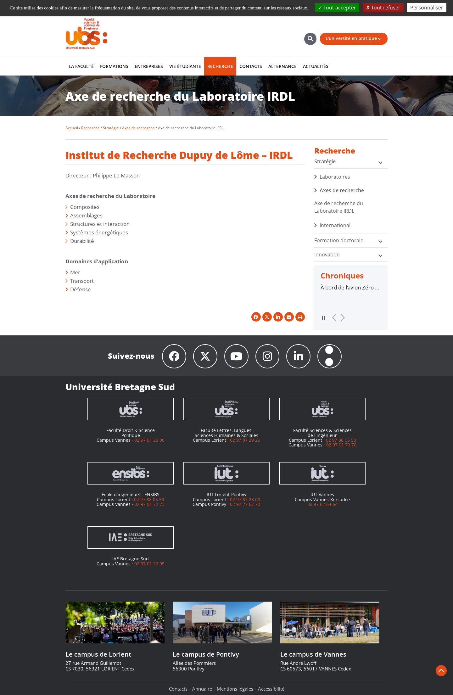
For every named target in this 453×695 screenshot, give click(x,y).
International (335, 225)
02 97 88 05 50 (341, 440)
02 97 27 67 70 (245, 504)
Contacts (178, 689)
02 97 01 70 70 (341, 445)
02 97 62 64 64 (322, 504)
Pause (324, 318)
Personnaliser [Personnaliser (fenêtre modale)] (426, 7)
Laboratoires (335, 176)
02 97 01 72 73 (149, 504)
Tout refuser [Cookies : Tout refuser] (383, 7)
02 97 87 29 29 (245, 440)
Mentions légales (235, 689)
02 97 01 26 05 (149, 563)
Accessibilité (271, 689)
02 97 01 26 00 (149, 440)
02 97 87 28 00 (245, 499)
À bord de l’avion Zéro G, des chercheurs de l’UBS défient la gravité (350, 287)
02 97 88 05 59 (149, 499)
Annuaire (202, 689)
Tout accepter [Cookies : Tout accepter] (337, 7)
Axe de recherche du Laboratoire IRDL (338, 207)
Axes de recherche (342, 190)
